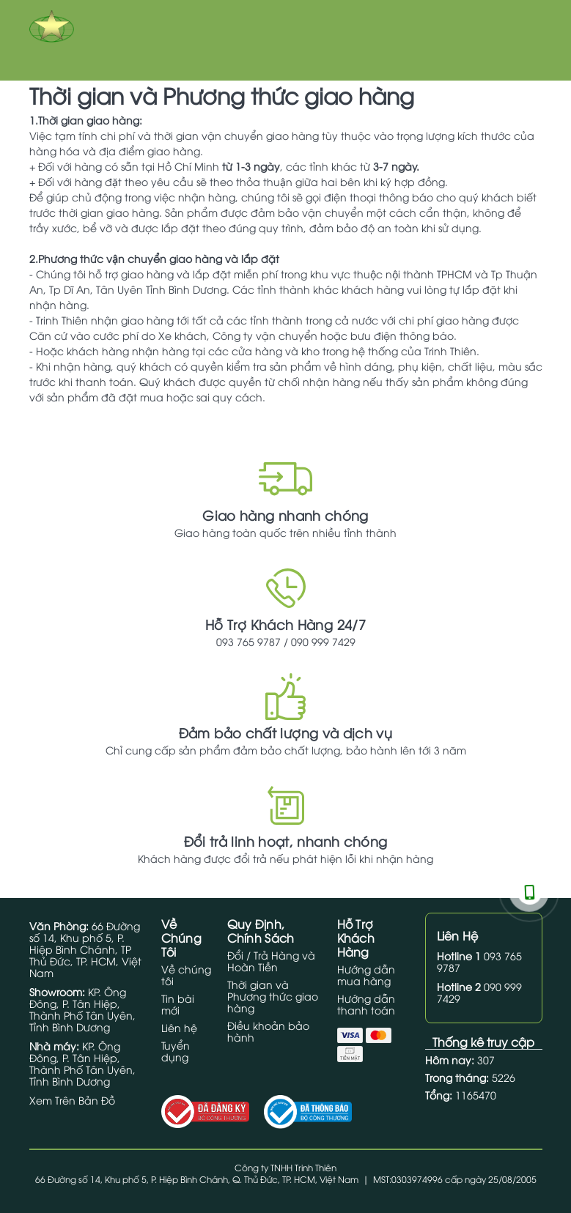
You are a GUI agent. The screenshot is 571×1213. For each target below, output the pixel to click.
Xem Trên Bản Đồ (72, 1100)
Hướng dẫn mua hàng (366, 974)
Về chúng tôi (186, 974)
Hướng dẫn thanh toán (366, 1004)
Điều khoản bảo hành (268, 1031)
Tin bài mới (177, 1004)
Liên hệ (179, 1027)
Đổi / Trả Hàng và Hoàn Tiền (271, 960)
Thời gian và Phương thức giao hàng (272, 995)
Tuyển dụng (175, 1051)
